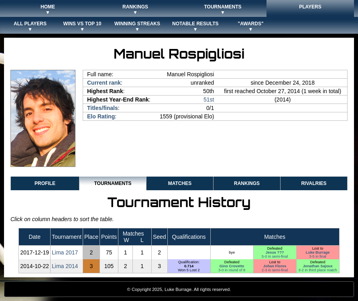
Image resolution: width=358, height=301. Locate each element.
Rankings (247, 183)
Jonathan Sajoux (318, 266)
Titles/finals (102, 108)
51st (208, 99)
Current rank (104, 82)
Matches (179, 183)
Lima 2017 (65, 252)
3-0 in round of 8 (231, 270)
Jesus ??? (275, 252)
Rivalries (313, 183)
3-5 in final (317, 256)
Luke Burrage (318, 252)
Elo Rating (101, 116)
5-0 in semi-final (275, 256)
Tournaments (112, 183)
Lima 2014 (65, 266)
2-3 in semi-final (275, 270)
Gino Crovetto (232, 266)
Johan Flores (274, 266)
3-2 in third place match (318, 270)
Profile (45, 183)
